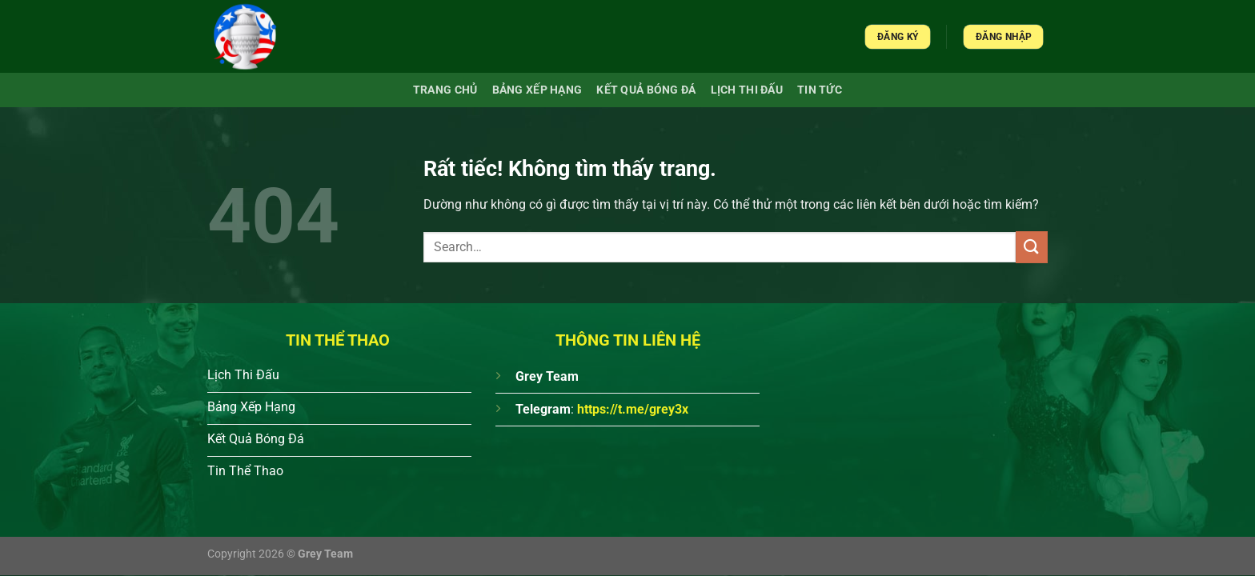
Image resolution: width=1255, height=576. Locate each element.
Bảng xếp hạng (537, 90)
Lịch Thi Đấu (747, 90)
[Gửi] (1032, 246)
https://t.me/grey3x (632, 409)
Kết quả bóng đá (646, 90)
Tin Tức (819, 90)
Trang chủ (445, 90)
